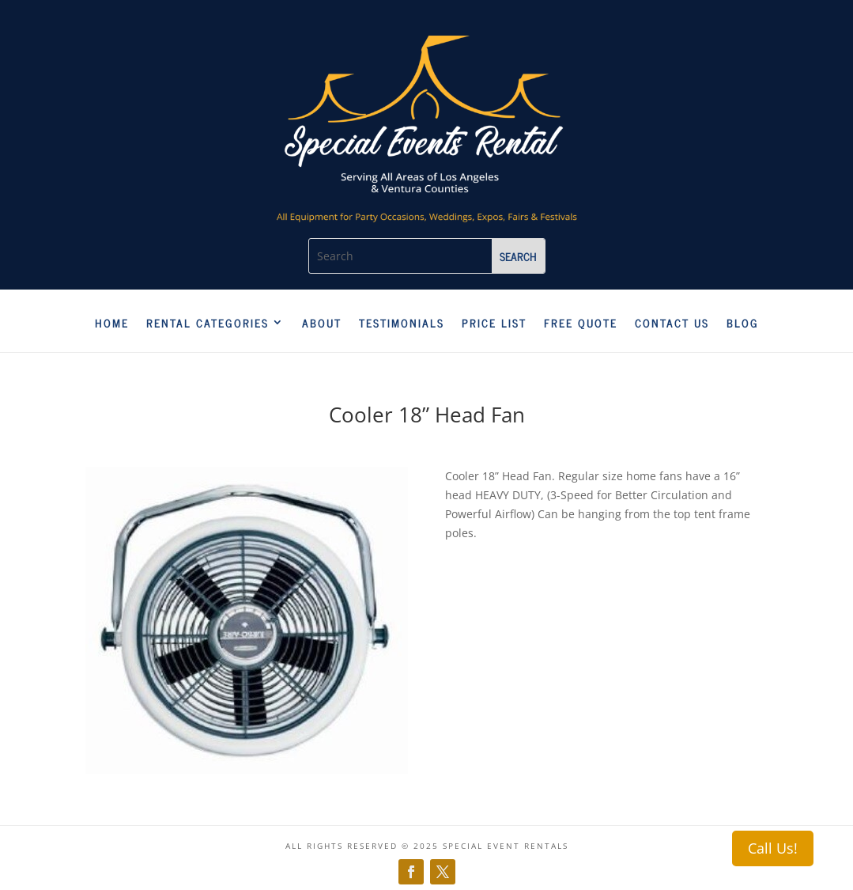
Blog (743, 323)
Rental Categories (207, 323)
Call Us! (773, 848)
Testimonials (401, 323)
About (322, 323)
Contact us (672, 323)
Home (112, 323)
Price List (494, 323)
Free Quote (580, 323)
